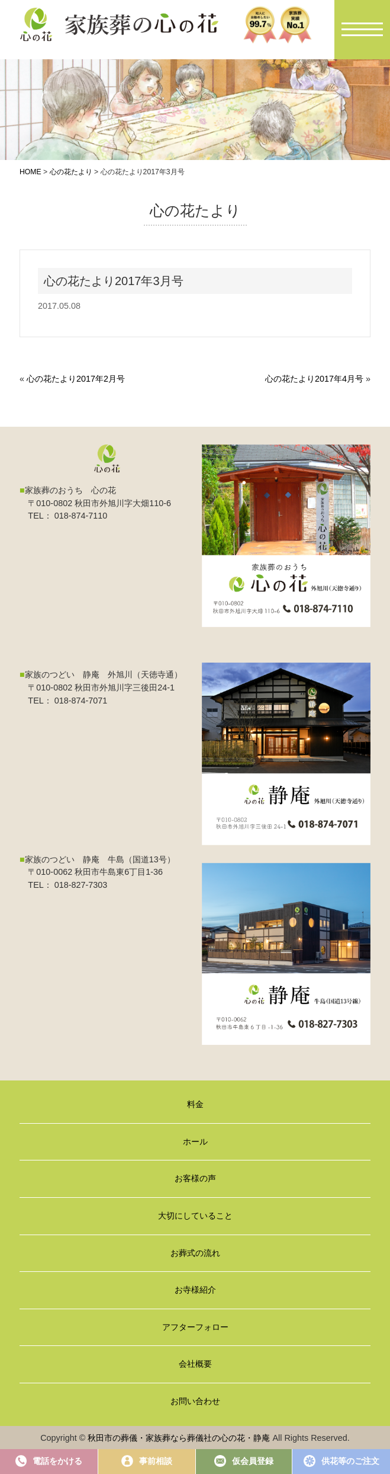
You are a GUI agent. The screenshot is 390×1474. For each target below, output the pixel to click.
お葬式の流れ (195, 1253)
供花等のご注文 (341, 1461)
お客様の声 (195, 1178)
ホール (195, 1141)
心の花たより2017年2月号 (76, 378)
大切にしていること (195, 1215)
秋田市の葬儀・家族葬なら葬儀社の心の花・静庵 (179, 1438)
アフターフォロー (195, 1327)
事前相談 (146, 1461)
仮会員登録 (243, 1461)
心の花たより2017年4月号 (314, 378)
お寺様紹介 (195, 1289)
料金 (195, 1104)
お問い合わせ (195, 1401)
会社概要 (195, 1364)
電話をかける (49, 1461)
